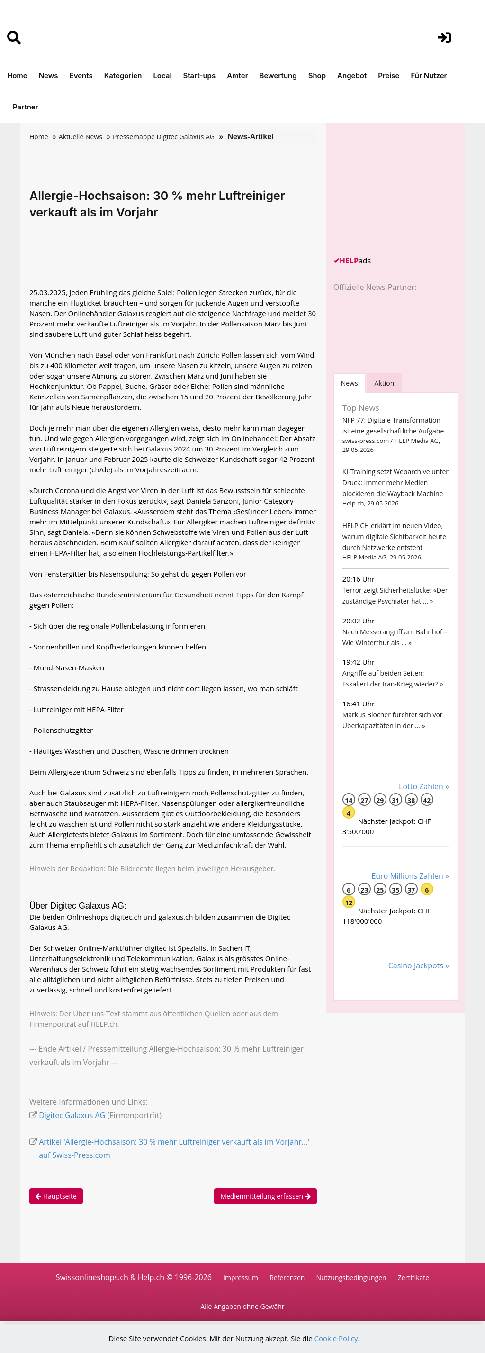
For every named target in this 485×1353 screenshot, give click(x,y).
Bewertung (278, 75)
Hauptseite (56, 1195)
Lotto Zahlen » (424, 786)
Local (162, 75)
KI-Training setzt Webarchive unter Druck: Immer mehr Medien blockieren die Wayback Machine (395, 482)
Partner (25, 106)
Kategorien (123, 75)
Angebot (352, 75)
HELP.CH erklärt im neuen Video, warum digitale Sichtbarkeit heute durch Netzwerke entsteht (394, 536)
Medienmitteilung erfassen (265, 1195)
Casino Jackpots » (418, 965)
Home (17, 75)
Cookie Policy (336, 1338)
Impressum (240, 1277)
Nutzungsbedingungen (351, 1277)
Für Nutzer (429, 75)
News (48, 75)
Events (81, 75)
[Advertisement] (404, 189)
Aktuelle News (80, 136)
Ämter (237, 75)
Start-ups (199, 75)
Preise (388, 75)
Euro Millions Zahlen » (410, 876)
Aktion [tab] (385, 383)
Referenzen (287, 1277)
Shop (317, 75)
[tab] (349, 383)
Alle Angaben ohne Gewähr (243, 1306)
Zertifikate (413, 1277)
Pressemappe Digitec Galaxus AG (164, 136)
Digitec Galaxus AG (72, 1115)
